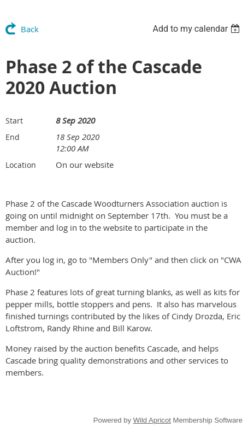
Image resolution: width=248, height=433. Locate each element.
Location (20, 165)
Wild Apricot (152, 420)
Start (14, 120)
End (12, 137)
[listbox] (197, 29)
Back (30, 29)
